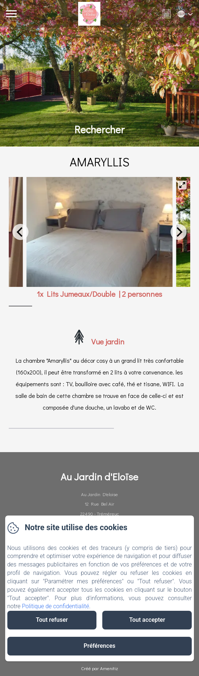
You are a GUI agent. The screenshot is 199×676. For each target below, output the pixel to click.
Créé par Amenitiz (99, 668)
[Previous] (20, 232)
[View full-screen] (182, 185)
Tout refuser (52, 619)
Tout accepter (147, 619)
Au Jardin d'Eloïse (99, 476)
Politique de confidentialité (55, 606)
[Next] (179, 232)
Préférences (99, 645)
